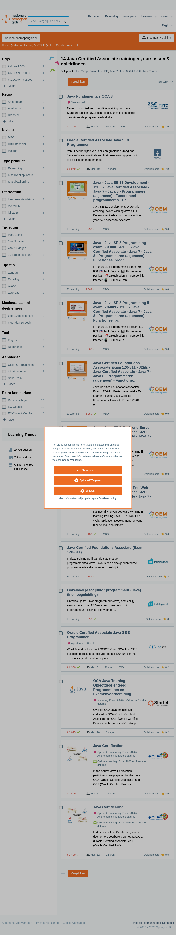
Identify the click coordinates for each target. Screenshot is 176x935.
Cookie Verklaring (71, 460)
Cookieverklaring (107, 498)
